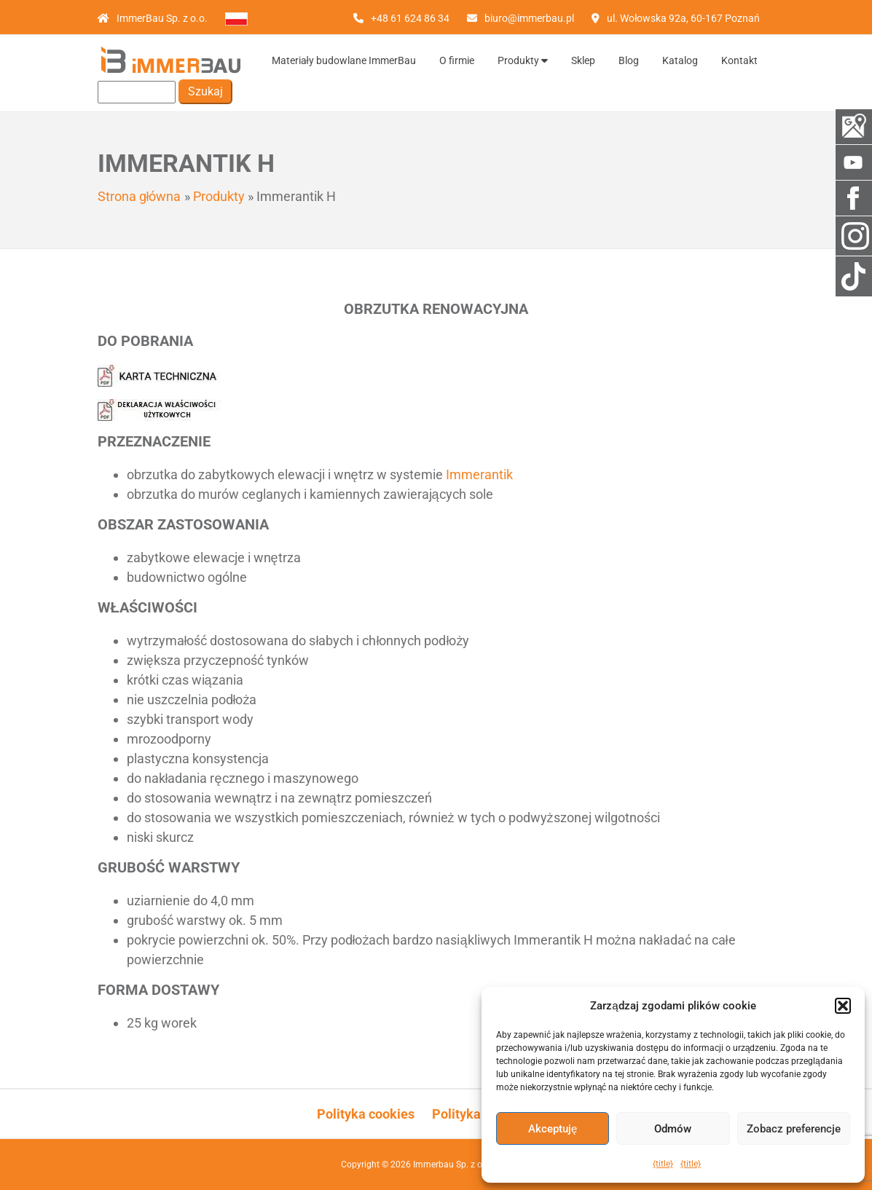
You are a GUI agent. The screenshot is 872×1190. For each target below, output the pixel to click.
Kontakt (739, 60)
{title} (663, 1164)
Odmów (672, 1128)
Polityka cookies (366, 1114)
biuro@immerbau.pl (529, 18)
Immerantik (479, 474)
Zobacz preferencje (794, 1128)
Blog (628, 60)
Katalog (680, 60)
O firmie (456, 60)
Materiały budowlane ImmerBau (344, 60)
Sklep (583, 60)
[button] (843, 1005)
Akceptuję (552, 1128)
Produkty (523, 60)
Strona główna (139, 196)
